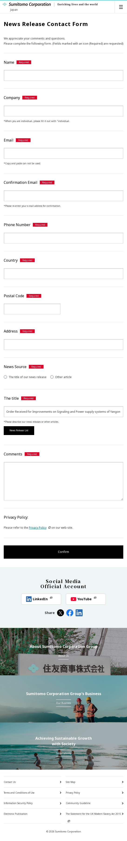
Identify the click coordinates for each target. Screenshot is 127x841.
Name (9, 62)
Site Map (70, 782)
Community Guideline (78, 803)
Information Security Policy (18, 803)
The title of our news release (25, 377)
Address (11, 331)
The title (11, 398)
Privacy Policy (40, 528)
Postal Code (14, 295)
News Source (15, 366)
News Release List (19, 430)
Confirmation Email (20, 182)
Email (8, 140)
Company (12, 97)
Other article (61, 377)
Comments (13, 454)
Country (11, 260)
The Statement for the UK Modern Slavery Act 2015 (93, 813)
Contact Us (10, 782)
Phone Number (17, 224)
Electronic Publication (15, 813)
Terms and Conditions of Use (19, 792)
